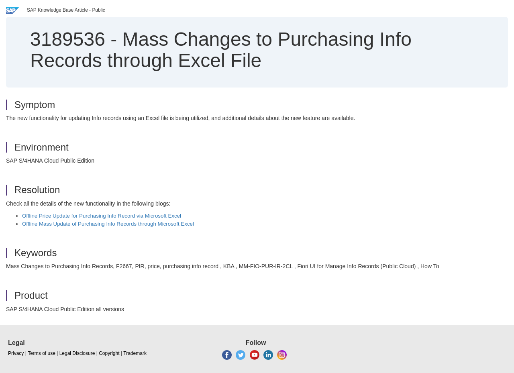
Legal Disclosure (77, 353)
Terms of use (41, 353)
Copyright (109, 353)
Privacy (16, 353)
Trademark (135, 353)
